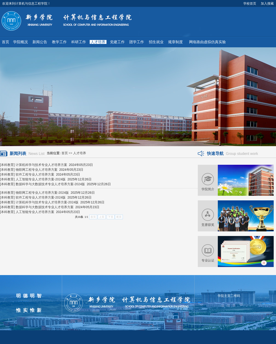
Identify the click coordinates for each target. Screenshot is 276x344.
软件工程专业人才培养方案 (35, 174)
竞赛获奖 (207, 225)
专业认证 (207, 260)
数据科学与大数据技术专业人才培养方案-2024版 (50, 184)
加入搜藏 (267, 3)
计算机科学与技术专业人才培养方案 (41, 165)
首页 (64, 153)
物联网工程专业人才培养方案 (37, 169)
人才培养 (79, 153)
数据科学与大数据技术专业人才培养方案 (45, 207)
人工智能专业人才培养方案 (35, 212)
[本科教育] (7, 165)
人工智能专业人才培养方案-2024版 (41, 179)
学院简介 (207, 189)
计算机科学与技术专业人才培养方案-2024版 (47, 202)
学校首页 (249, 3)
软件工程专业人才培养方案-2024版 (41, 197)
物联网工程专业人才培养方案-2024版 (42, 192)
